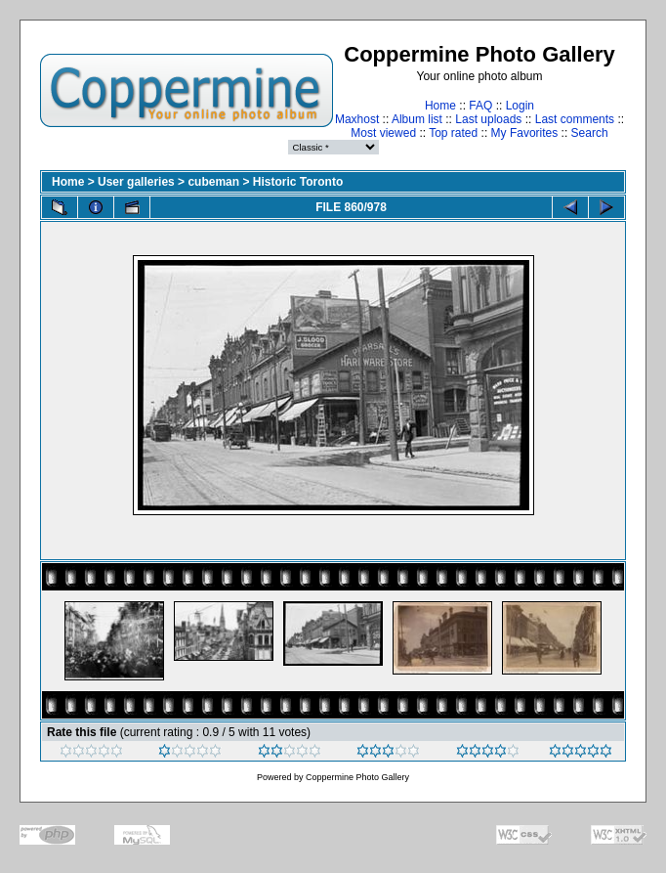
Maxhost (357, 119)
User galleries (136, 182)
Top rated (453, 133)
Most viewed (383, 133)
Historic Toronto (298, 182)
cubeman (213, 182)
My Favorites (525, 133)
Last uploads (488, 119)
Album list (417, 119)
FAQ (480, 105)
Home (440, 105)
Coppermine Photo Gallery (357, 777)
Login (520, 105)
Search (589, 133)
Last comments (574, 119)
